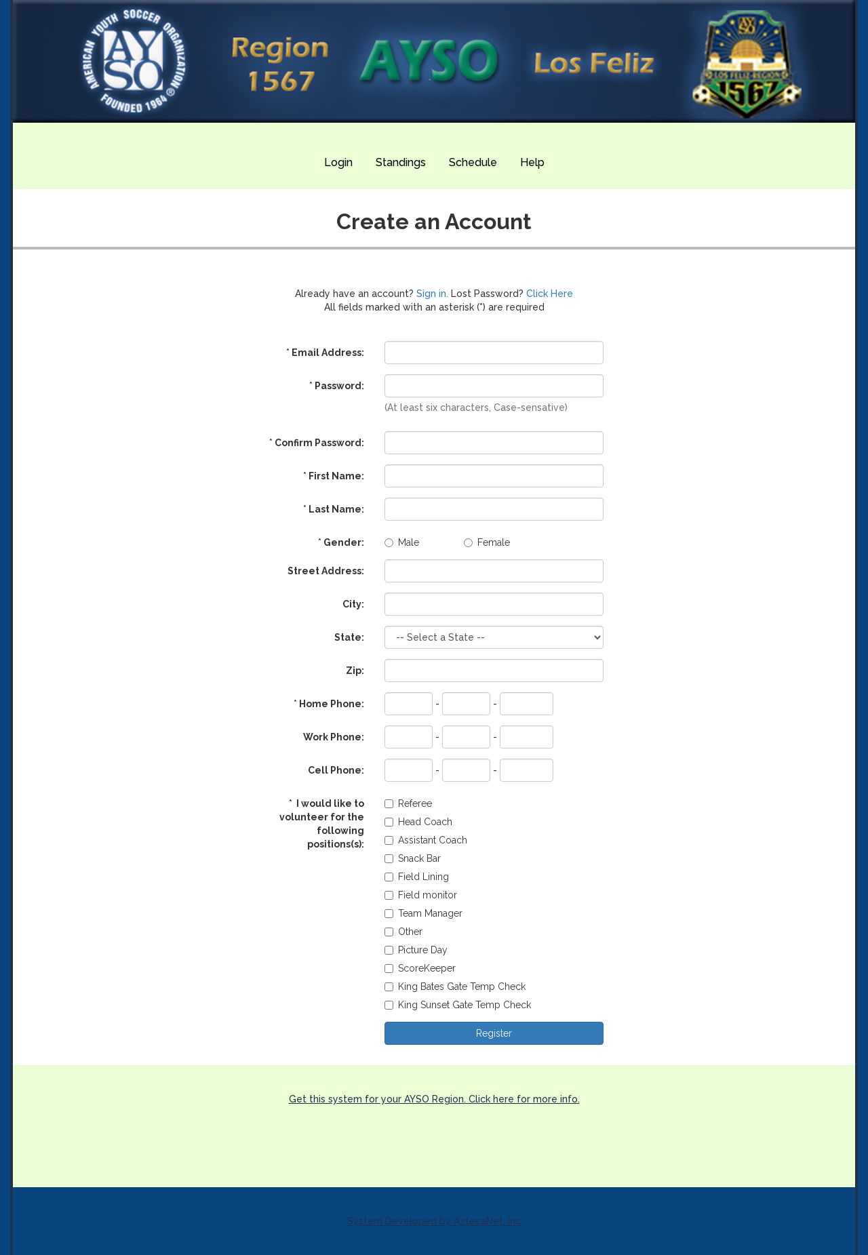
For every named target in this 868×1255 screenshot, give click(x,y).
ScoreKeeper (420, 968)
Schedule (473, 162)
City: (353, 604)
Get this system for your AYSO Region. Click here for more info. (434, 1099)
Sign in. (432, 293)
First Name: (333, 476)
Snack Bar (412, 858)
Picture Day (416, 949)
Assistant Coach (425, 840)
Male (401, 542)
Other (403, 931)
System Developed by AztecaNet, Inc (434, 1221)
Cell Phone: (336, 770)
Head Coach (418, 821)
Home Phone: (329, 703)
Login (338, 162)
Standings (401, 162)
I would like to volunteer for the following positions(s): (321, 824)
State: (349, 637)
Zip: (355, 670)
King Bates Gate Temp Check (455, 986)
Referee (408, 803)
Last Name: (333, 509)
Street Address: (326, 570)
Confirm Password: (316, 442)
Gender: (341, 542)
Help (532, 162)
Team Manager (423, 913)
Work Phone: (333, 737)
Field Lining (416, 876)
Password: (336, 385)
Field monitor (420, 895)
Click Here (549, 293)
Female (487, 542)
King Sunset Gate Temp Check (457, 1004)
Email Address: (325, 352)
